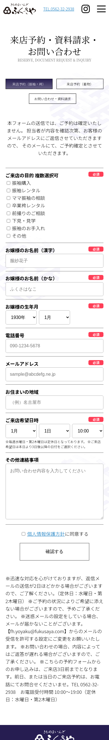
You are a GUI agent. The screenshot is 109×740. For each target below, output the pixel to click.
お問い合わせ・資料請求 (52, 98)
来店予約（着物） (80, 84)
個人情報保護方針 (46, 533)
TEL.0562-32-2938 (58, 9)
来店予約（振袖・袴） (29, 84)
